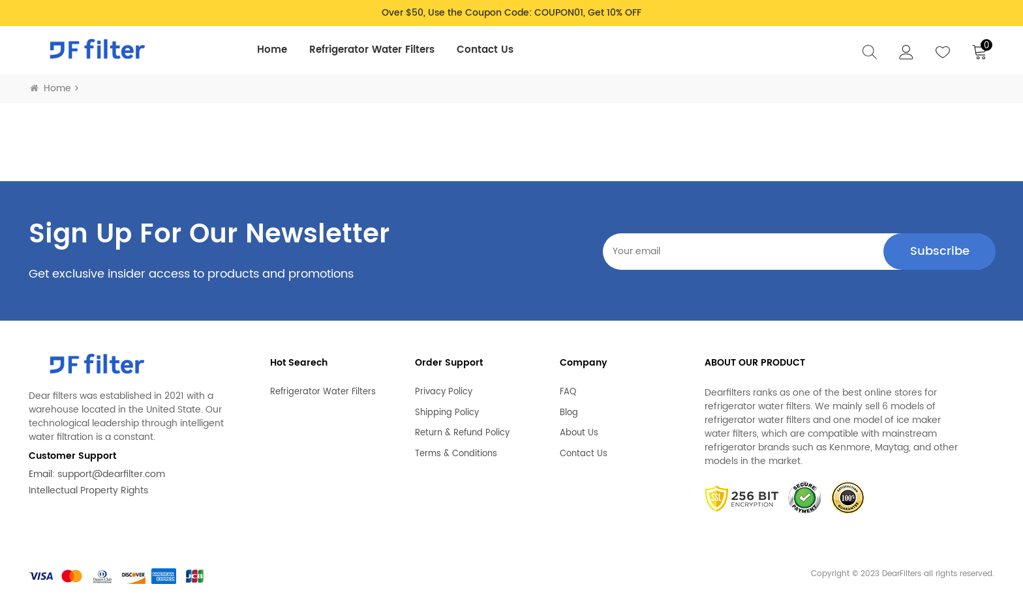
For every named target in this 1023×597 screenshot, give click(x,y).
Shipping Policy (447, 413)
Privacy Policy (443, 392)
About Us (579, 433)
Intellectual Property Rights (88, 490)
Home (272, 50)
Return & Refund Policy (462, 433)
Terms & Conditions (456, 454)
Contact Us (485, 50)
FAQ (568, 392)
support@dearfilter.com (111, 474)
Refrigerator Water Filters (372, 50)
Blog (569, 413)
